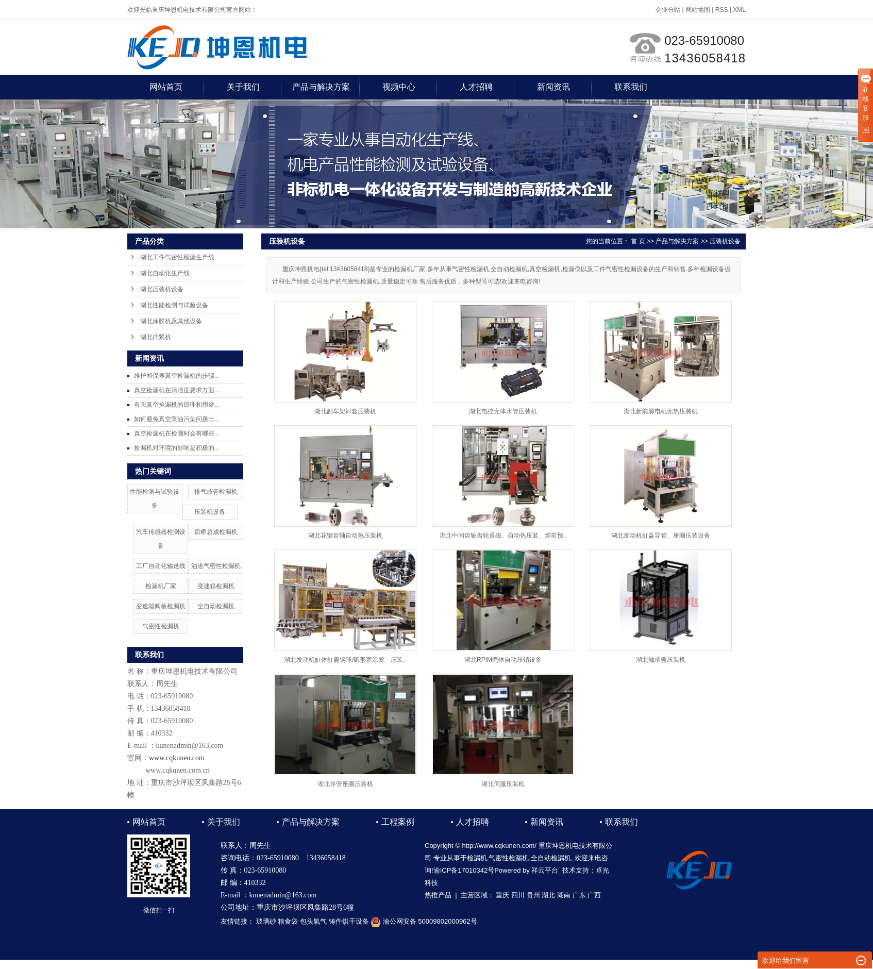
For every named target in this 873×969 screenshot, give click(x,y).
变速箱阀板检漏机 (161, 606)
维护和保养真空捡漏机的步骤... (177, 375)
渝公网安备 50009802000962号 (424, 921)
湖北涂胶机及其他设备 (171, 321)
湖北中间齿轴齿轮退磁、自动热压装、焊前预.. (503, 535)
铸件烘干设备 (349, 921)
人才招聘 (476, 86)
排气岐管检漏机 (216, 491)
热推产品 (438, 895)
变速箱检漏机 (215, 586)
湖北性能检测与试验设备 (174, 305)
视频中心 (398, 86)
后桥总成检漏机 (216, 532)
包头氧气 (313, 921)
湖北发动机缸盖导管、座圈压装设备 (660, 535)
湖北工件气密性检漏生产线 (177, 257)
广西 (594, 895)
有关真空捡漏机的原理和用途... (177, 404)
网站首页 (165, 86)
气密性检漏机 (160, 626)
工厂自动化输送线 (161, 566)
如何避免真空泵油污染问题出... (177, 419)
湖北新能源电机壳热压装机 (661, 411)
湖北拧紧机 (155, 337)
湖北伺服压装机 (503, 784)
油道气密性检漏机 (216, 566)
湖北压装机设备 (161, 289)
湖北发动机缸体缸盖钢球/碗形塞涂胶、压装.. (345, 659)
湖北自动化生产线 (165, 273)
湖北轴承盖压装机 (660, 659)
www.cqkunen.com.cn (177, 770)
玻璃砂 (266, 921)
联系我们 (630, 86)
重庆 (502, 895)
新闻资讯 (553, 86)
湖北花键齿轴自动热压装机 (345, 535)
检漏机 (477, 858)
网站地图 (697, 9)
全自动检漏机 (215, 606)
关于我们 (243, 86)
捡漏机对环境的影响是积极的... (177, 448)
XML (739, 9)
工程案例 (397, 821)
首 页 (638, 241)
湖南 (563, 895)
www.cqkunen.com (177, 758)
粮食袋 (288, 921)
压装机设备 (209, 511)
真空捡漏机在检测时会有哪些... (177, 433)
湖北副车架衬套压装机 (345, 411)
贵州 (533, 895)
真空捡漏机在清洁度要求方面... (177, 390)
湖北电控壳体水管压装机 (503, 411)
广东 (579, 895)
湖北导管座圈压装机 (345, 784)
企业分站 (668, 9)
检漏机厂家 (160, 586)
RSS (721, 9)
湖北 (548, 895)
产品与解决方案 (321, 86)
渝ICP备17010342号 (464, 870)
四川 (518, 895)
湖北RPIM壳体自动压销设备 (503, 659)
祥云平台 (544, 870)
